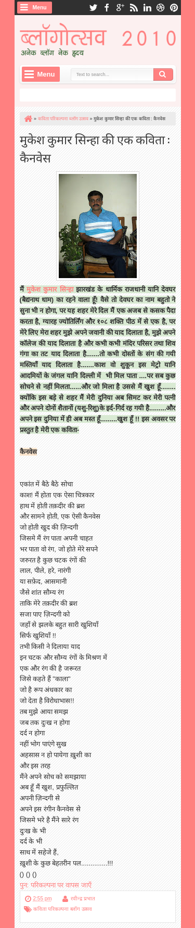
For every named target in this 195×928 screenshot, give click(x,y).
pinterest (174, 7)
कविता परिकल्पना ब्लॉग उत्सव (62, 909)
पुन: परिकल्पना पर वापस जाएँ (56, 885)
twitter (93, 7)
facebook (106, 7)
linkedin (147, 7)
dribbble (160, 7)
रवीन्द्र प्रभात (83, 898)
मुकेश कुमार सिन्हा (50, 289)
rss (133, 7)
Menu (40, 7)
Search (163, 74)
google (120, 7)
